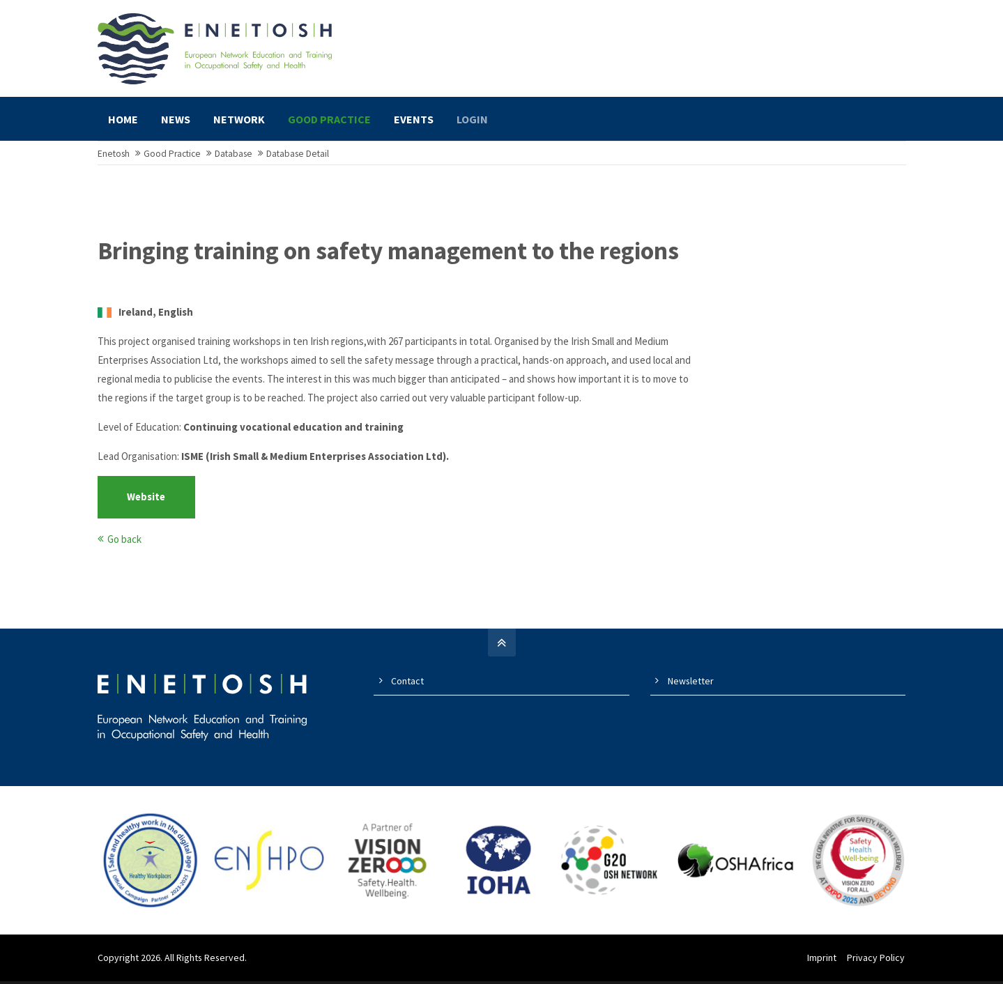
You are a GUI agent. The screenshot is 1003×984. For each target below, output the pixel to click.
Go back (124, 545)
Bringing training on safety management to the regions (388, 258)
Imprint (823, 964)
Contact (407, 687)
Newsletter (691, 687)
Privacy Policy (877, 964)
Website (146, 503)
